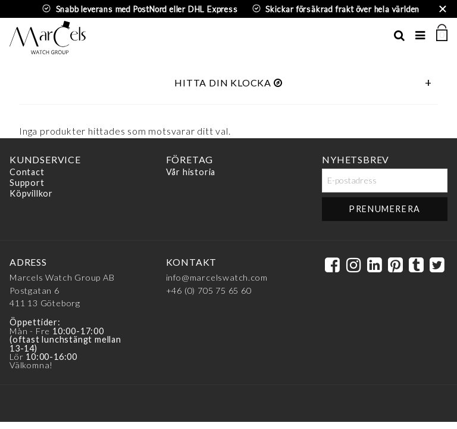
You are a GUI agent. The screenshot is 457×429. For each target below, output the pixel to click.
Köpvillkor (31, 193)
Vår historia (191, 172)
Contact (27, 172)
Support (27, 183)
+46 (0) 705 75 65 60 (209, 290)
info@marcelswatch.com (217, 277)
